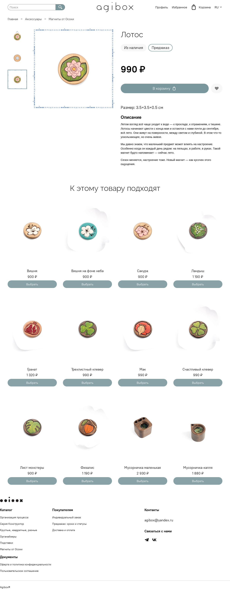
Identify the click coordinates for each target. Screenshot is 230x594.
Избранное (179, 7)
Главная (13, 19)
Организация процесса (14, 517)
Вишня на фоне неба (87, 271)
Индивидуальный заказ (66, 517)
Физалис (87, 467)
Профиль (161, 7)
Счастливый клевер (197, 369)
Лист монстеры (32, 467)
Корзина (201, 7)
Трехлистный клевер (87, 369)
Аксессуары (33, 19)
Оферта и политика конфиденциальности (25, 564)
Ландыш (197, 271)
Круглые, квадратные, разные (18, 530)
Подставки (6, 542)
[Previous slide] (17, 31)
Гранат (32, 369)
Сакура (142, 271)
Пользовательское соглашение (19, 571)
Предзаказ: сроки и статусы (69, 524)
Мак (143, 369)
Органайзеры (8, 536)
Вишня (32, 271)
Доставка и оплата (63, 530)
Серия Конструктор (12, 524)
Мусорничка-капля (198, 467)
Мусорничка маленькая (142, 467)
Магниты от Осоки (61, 19)
